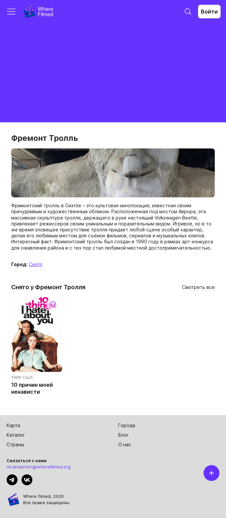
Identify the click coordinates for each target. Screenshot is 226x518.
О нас (124, 444)
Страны (15, 444)
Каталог (16, 435)
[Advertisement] (113, 72)
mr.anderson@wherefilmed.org (38, 466)
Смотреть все (198, 287)
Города (126, 425)
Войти (209, 11)
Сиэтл (35, 264)
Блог (123, 435)
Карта (13, 425)
